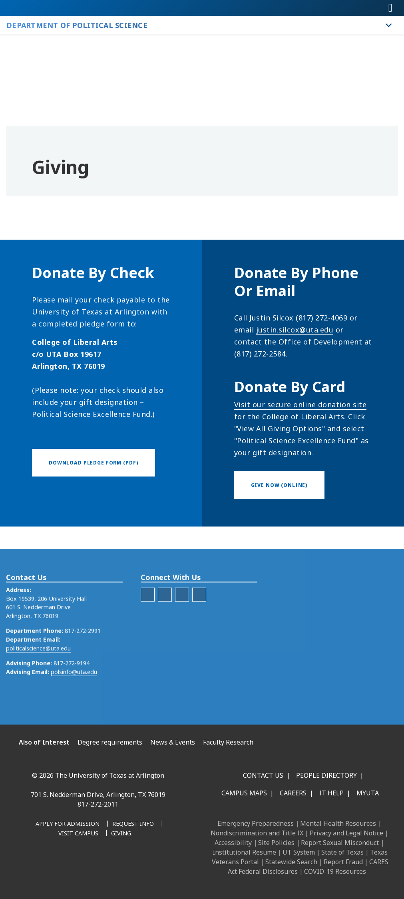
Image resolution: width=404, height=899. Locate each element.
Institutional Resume (244, 852)
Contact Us (263, 775)
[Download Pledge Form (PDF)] (93, 463)
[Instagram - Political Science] (199, 618)
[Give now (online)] (279, 485)
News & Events (172, 742)
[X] (165, 618)
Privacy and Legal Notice (346, 833)
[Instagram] (69, 865)
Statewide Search (291, 861)
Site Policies (276, 842)
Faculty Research (228, 742)
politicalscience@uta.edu (38, 671)
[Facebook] (148, 618)
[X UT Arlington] (87, 865)
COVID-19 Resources (335, 871)
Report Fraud (343, 861)
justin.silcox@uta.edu (295, 329)
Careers (293, 793)
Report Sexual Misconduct (340, 842)
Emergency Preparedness (255, 823)
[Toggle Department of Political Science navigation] (389, 25)
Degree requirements (110, 742)
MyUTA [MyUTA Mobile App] (367, 793)
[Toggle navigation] (390, 8)
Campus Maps (244, 793)
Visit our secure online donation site (300, 404)
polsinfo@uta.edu (74, 695)
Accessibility (233, 842)
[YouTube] (104, 865)
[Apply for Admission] (68, 824)
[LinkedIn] (182, 618)
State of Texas (342, 852)
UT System (299, 852)
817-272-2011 (98, 804)
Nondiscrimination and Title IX (257, 833)
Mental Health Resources (338, 823)
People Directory (326, 775)
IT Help (331, 793)
